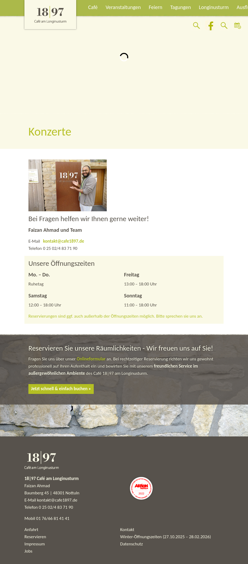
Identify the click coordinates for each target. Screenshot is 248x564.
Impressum (34, 544)
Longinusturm (214, 7)
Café (93, 7)
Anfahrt (31, 529)
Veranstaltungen (123, 7)
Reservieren (35, 537)
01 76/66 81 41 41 (52, 518)
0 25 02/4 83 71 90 (56, 507)
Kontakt (127, 529)
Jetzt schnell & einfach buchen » (61, 389)
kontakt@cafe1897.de (63, 241)
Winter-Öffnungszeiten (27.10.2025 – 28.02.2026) (165, 537)
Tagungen (180, 7)
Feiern (155, 7)
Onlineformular (91, 359)
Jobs (28, 551)
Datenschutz (131, 544)
